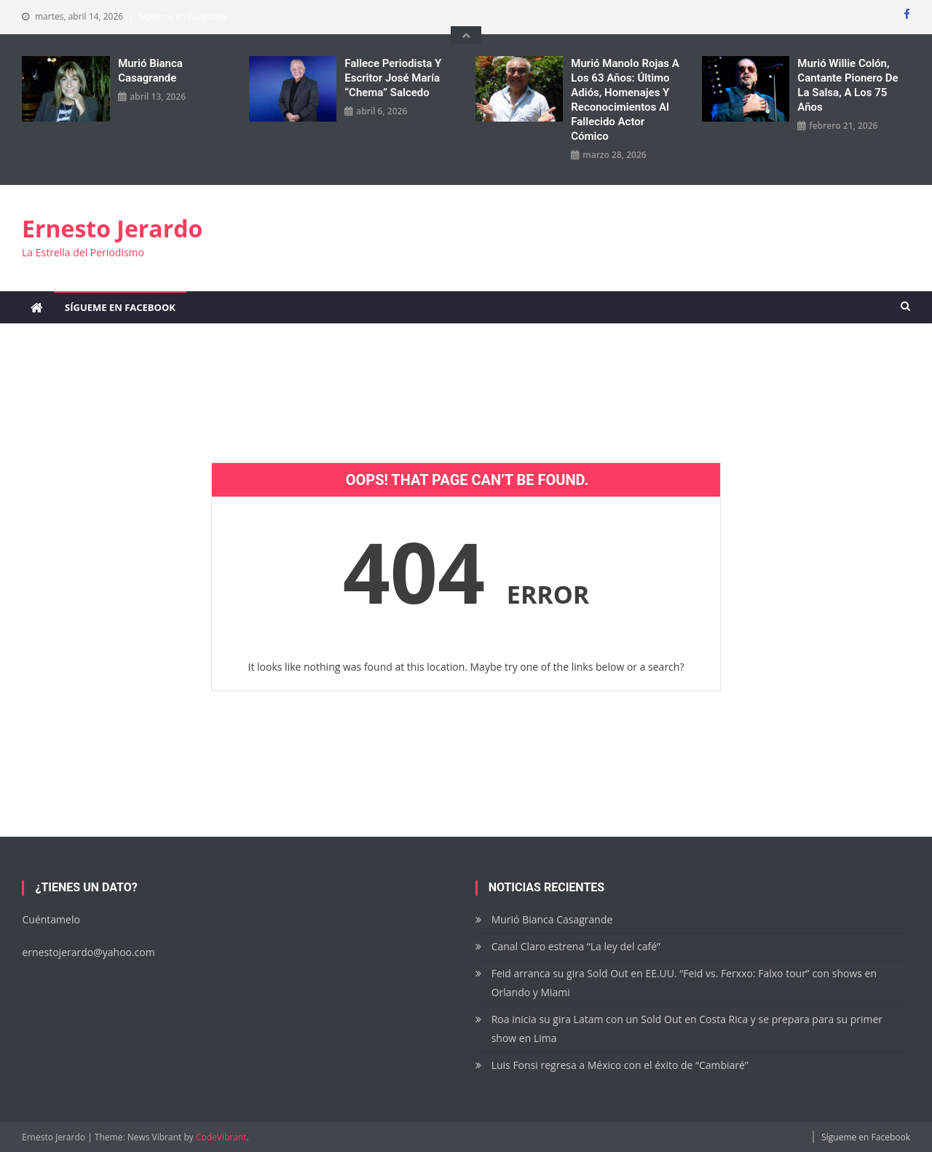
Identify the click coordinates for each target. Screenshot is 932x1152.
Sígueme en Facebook (182, 16)
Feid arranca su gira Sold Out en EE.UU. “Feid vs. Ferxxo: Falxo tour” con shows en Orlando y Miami (684, 982)
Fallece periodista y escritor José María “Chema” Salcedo (392, 78)
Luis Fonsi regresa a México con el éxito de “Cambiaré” (620, 1065)
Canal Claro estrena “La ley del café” (575, 946)
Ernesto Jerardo (112, 228)
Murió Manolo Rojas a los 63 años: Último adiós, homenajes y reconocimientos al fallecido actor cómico (625, 100)
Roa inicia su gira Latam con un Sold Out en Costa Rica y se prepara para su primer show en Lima (686, 1028)
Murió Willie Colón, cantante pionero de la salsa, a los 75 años (847, 85)
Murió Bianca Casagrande (150, 70)
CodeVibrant (221, 1137)
